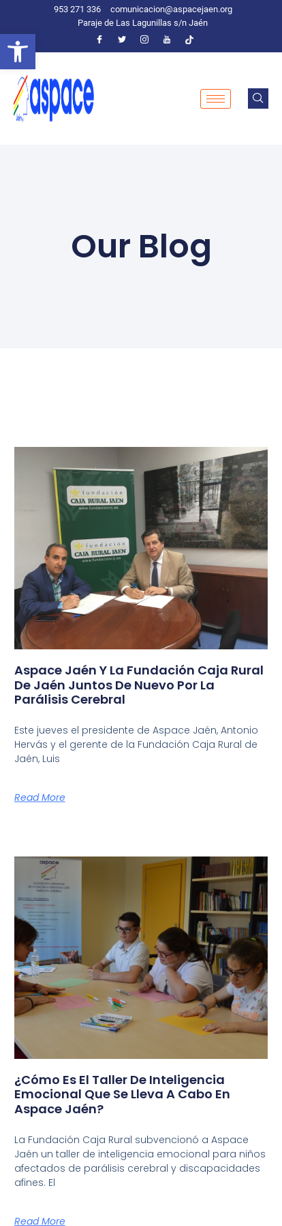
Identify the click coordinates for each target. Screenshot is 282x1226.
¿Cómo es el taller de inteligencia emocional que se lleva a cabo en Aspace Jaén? (122, 1094)
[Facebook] (99, 39)
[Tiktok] (189, 39)
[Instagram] (144, 39)
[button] (17, 51)
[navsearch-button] (258, 98)
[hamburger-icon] (215, 99)
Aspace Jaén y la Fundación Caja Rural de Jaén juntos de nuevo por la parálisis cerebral (139, 685)
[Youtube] (167, 39)
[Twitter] (122, 39)
